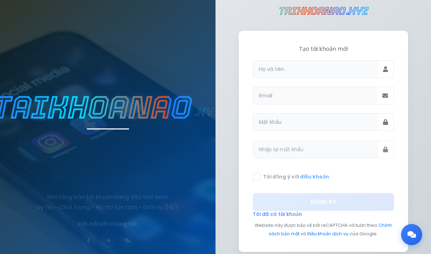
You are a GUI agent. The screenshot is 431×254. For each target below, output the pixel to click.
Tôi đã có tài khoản (277, 214)
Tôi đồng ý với (296, 179)
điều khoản (314, 179)
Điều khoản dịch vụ (327, 234)
